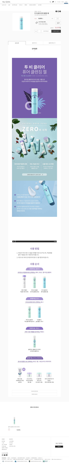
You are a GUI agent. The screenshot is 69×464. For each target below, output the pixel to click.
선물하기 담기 (39, 31)
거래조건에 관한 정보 (34, 391)
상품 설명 (17, 43)
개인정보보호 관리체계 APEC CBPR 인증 (21, 461)
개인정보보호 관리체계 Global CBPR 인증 (35, 461)
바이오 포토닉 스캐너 (12, 446)
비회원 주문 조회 (4, 449)
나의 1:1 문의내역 (4, 444)
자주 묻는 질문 (4, 446)
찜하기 (35, 31)
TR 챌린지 (10, 444)
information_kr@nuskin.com (57, 459)
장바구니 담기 (56, 31)
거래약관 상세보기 (34, 394)
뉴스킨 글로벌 (11, 441)
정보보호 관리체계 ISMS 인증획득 (7, 461)
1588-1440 (48, 459)
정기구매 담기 (46, 31)
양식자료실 (3, 441)
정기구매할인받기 (58, 23)
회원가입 (59, 446)
